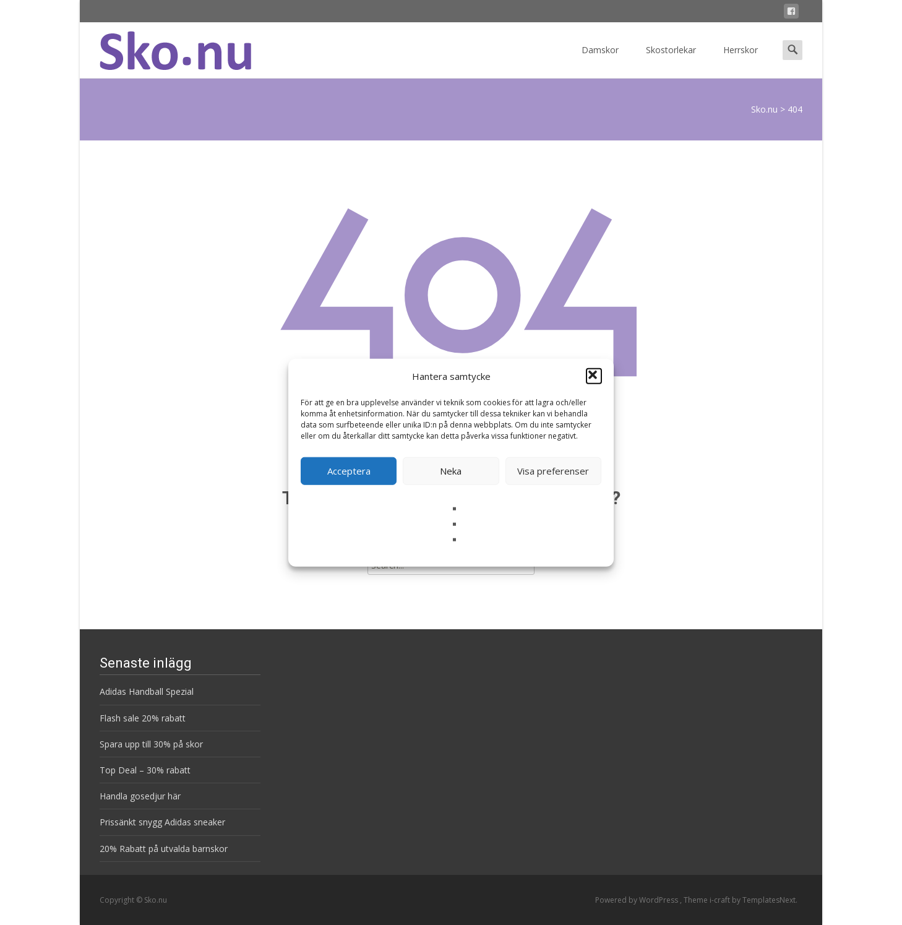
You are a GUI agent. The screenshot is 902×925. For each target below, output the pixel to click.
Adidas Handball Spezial (147, 691)
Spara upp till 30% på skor (151, 744)
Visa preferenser (553, 471)
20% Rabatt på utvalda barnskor (164, 848)
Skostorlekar (671, 61)
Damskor (600, 61)
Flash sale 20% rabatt (143, 718)
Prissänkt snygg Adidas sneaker (162, 822)
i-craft (721, 900)
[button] (593, 376)
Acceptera (349, 471)
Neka (451, 471)
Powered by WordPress (637, 900)
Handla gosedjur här (140, 796)
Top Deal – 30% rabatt (145, 770)
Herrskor (740, 61)
